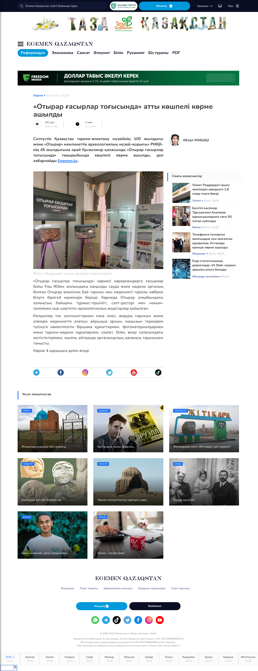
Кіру (233, 6)
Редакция (67, 588)
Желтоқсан (248, 659)
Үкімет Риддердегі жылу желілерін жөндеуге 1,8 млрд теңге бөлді (211, 189)
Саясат (83, 52)
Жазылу (164, 6)
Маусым (129, 659)
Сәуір (89, 659)
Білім (118, 52)
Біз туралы (158, 52)
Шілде (149, 659)
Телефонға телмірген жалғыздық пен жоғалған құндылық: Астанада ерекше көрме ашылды (212, 241)
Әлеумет (101, 52)
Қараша (228, 659)
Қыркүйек (188, 659)
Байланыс (155, 606)
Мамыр (109, 659)
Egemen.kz (67, 160)
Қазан (208, 659)
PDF (176, 52)
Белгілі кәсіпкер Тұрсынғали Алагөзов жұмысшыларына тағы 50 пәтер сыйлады (212, 214)
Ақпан (50, 659)
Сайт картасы (180, 588)
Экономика (62, 52)
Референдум (33, 52)
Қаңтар (30, 659)
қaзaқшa (205, 6)
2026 (10, 659)
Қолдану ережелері (151, 588)
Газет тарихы (89, 588)
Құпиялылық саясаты (118, 588)
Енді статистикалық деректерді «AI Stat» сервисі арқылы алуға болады (214, 265)
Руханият (136, 52)
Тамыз (169, 659)
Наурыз (69, 659)
